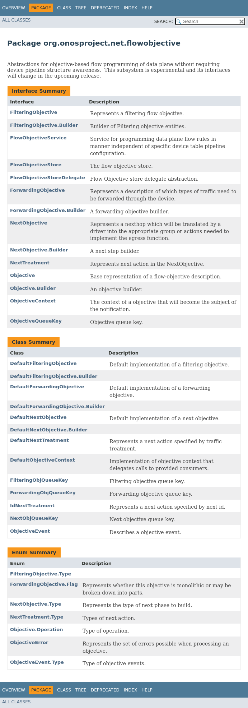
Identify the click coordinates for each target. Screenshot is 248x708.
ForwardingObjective (37, 190)
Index (130, 7)
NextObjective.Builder (39, 250)
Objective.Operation (36, 629)
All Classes (16, 20)
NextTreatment (30, 262)
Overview (13, 7)
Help (147, 7)
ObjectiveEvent (30, 531)
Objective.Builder (33, 288)
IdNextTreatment (32, 505)
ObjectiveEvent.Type (37, 662)
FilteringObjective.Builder (44, 125)
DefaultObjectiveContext (42, 460)
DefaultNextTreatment (39, 440)
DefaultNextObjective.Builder (48, 429)
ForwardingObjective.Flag (44, 584)
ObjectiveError (29, 642)
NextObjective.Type (35, 604)
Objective (22, 275)
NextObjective (28, 223)
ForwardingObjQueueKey (42, 492)
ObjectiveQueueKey (36, 321)
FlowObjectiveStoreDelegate (47, 177)
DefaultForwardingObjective (47, 386)
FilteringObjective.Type (40, 574)
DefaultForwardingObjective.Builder (57, 406)
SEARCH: (163, 21)
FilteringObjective (33, 112)
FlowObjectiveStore (35, 164)
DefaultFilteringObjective (43, 363)
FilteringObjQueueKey (39, 480)
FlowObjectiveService (38, 137)
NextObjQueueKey (34, 518)
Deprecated (105, 7)
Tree (80, 7)
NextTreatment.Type (37, 617)
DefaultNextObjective (38, 417)
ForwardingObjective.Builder (47, 210)
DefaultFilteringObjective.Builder (53, 376)
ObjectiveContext (33, 301)
